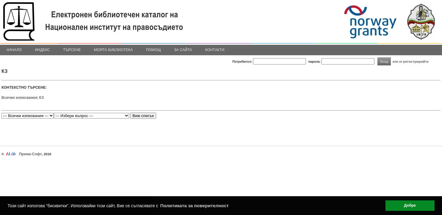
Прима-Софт (30, 154)
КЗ (41, 98)
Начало (14, 50)
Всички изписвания (19, 98)
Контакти (214, 50)
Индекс (42, 50)
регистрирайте (416, 61)
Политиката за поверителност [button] (194, 205)
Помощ (153, 50)
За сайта (183, 50)
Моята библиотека (113, 50)
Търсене (72, 50)
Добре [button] (410, 205)
